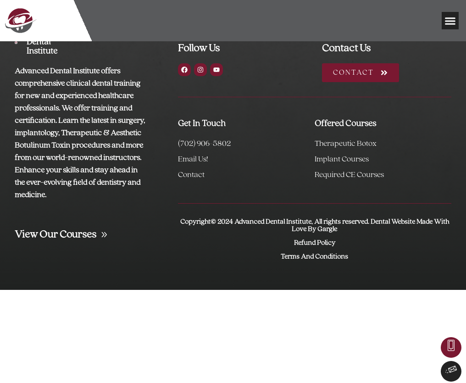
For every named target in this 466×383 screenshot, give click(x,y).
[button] (450, 20)
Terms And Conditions (314, 257)
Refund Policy (314, 243)
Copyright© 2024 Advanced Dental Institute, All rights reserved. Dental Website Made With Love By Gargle (314, 225)
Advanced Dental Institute (45, 42)
